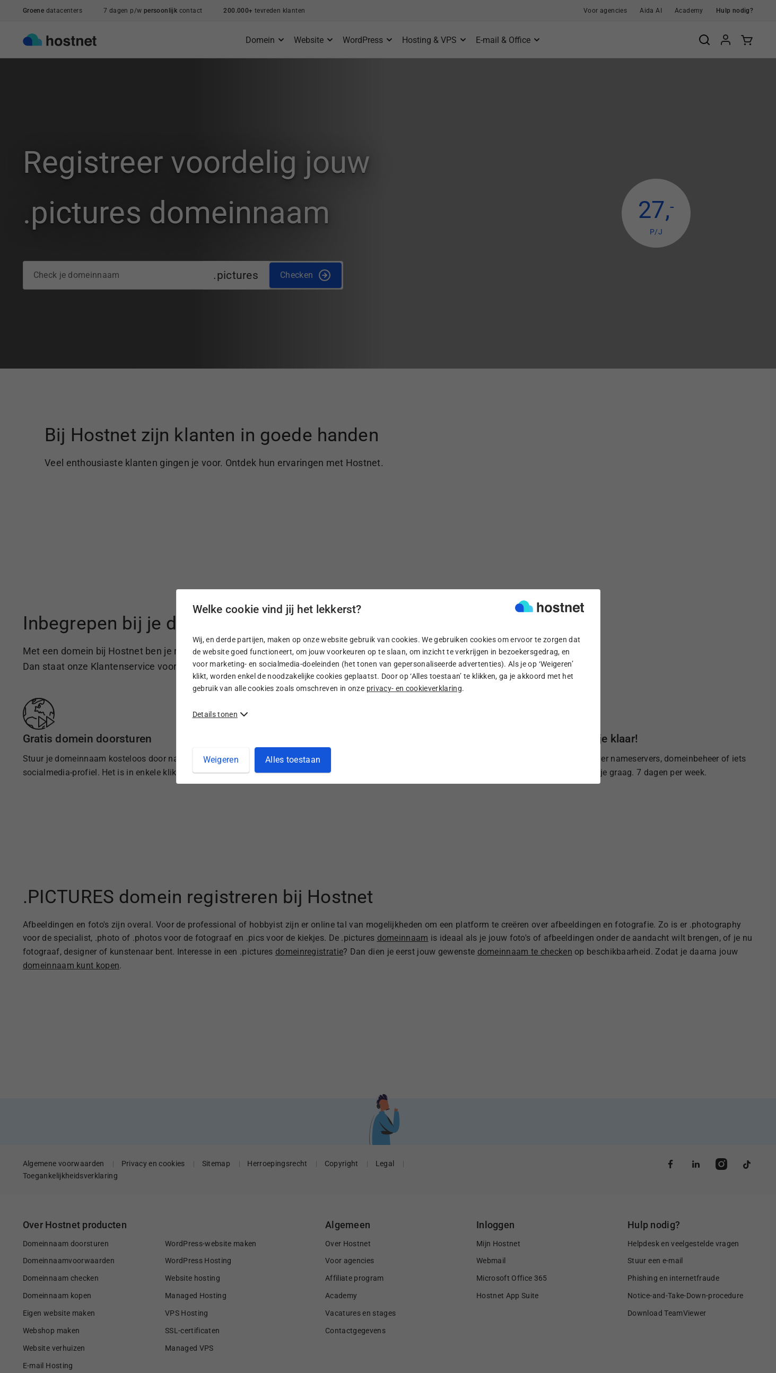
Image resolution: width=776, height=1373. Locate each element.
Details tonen (215, 714)
